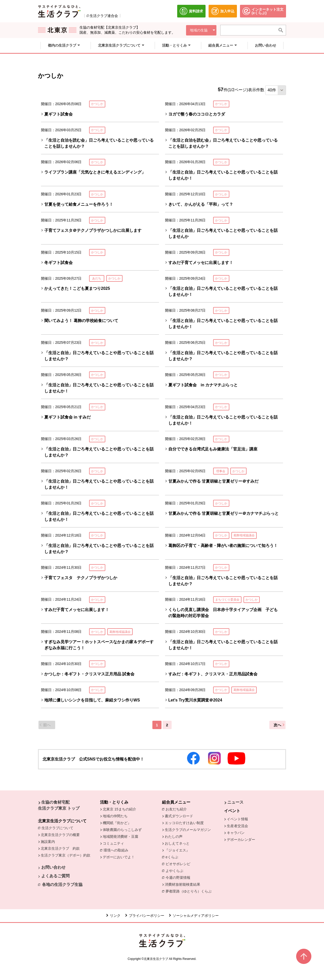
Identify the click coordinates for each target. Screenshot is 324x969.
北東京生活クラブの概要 (60, 835)
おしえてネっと (177, 843)
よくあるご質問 (55, 876)
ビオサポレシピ (179, 863)
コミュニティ (113, 843)
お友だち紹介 (177, 809)
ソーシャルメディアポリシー (196, 916)
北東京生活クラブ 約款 (60, 848)
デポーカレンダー (241, 840)
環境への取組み (117, 850)
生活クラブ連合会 (104, 15)
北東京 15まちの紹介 (119, 809)
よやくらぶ (176, 870)
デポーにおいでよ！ (119, 857)
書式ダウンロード (179, 816)
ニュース (235, 802)
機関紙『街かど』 (117, 823)
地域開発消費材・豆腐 (120, 836)
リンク (115, 916)
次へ (277, 725)
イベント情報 (237, 819)
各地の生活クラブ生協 (62, 884)
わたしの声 (174, 836)
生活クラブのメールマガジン (188, 830)
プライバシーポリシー (146, 916)
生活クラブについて (59, 827)
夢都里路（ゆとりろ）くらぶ (189, 891)
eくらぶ (172, 857)
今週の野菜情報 (179, 877)
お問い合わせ (53, 867)
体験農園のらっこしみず (122, 830)
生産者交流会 (237, 826)
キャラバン (236, 833)
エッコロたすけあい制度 (184, 823)
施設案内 (48, 842)
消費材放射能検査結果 (184, 884)
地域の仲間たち (115, 816)
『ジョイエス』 (177, 850)
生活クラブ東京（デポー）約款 (65, 855)
